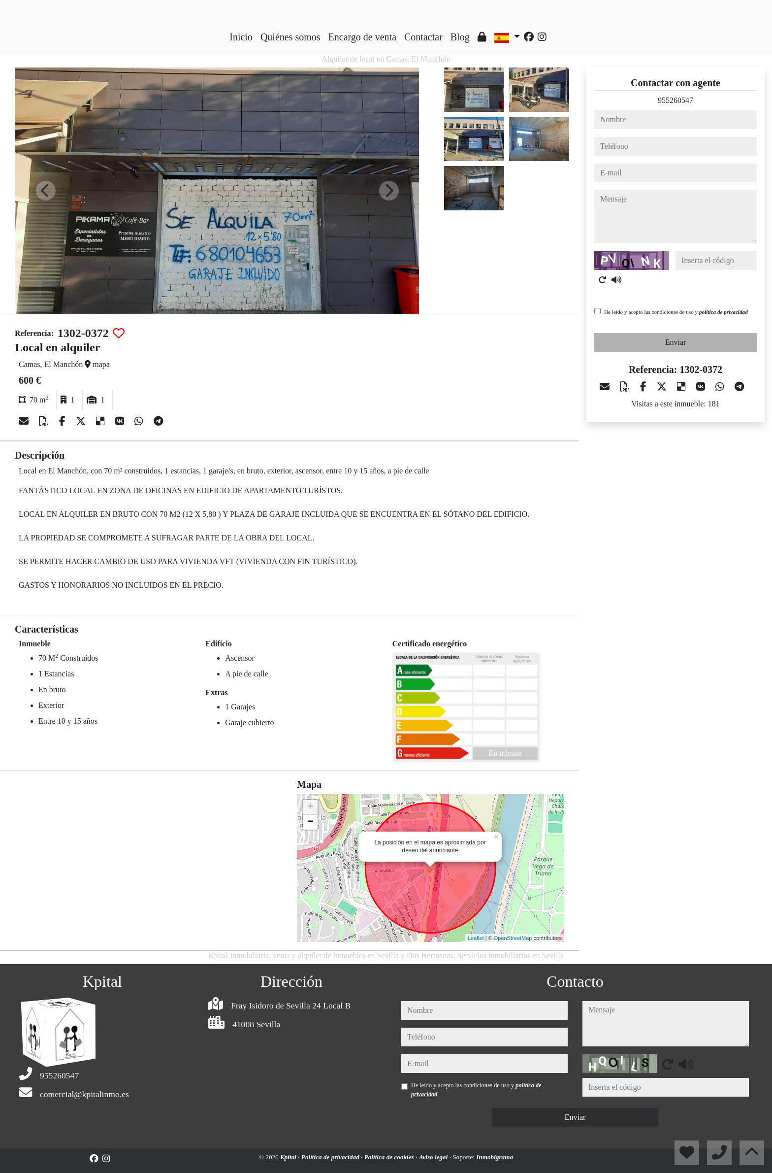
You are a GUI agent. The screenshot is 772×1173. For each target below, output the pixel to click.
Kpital (289, 1157)
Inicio (241, 37)
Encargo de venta (362, 37)
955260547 (675, 100)
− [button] (310, 822)
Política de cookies (390, 1157)
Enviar (675, 342)
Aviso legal (434, 1157)
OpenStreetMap (513, 938)
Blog (460, 37)
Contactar (423, 37)
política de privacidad (723, 312)
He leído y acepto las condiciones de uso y (676, 312)
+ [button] (310, 807)
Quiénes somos (290, 37)
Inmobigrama (494, 1157)
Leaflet (476, 938)
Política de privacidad (331, 1157)
